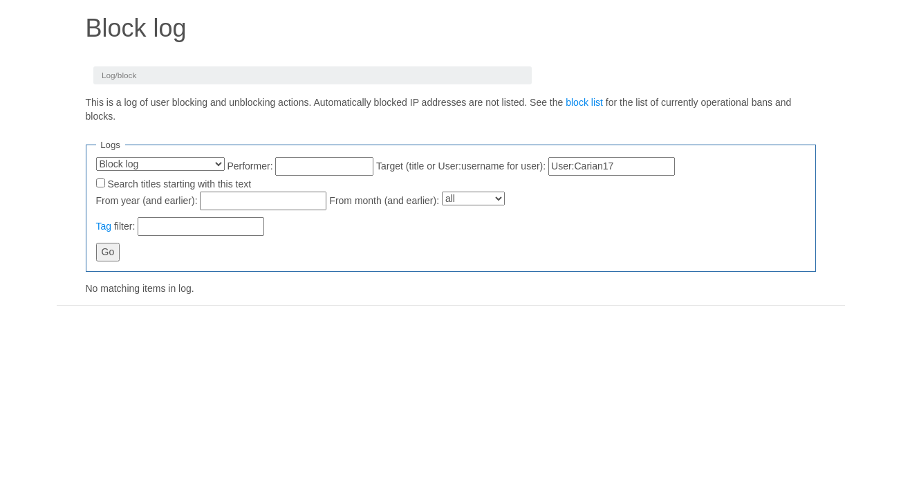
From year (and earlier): (147, 200)
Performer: (249, 166)
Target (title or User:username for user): (461, 166)
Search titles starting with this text (179, 184)
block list (584, 102)
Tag (104, 226)
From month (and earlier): (384, 200)
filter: (116, 226)
